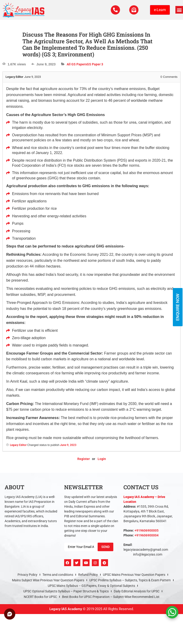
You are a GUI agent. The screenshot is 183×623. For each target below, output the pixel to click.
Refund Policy (88, 574)
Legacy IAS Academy (65, 609)
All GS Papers (77, 64)
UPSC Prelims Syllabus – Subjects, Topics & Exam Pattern (130, 580)
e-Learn (160, 10)
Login (102, 459)
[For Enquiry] (133, 10)
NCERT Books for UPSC (40, 597)
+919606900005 (147, 530)
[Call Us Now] (115, 10)
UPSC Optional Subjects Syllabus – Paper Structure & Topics (66, 591)
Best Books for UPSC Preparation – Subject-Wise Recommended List (110, 597)
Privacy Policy (27, 574)
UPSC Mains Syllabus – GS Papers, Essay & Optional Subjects (91, 586)
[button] (179, 10)
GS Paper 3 (95, 64)
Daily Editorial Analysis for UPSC (136, 591)
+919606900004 (147, 535)
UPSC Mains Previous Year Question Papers (134, 574)
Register (83, 459)
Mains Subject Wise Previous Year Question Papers (48, 580)
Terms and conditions (57, 574)
